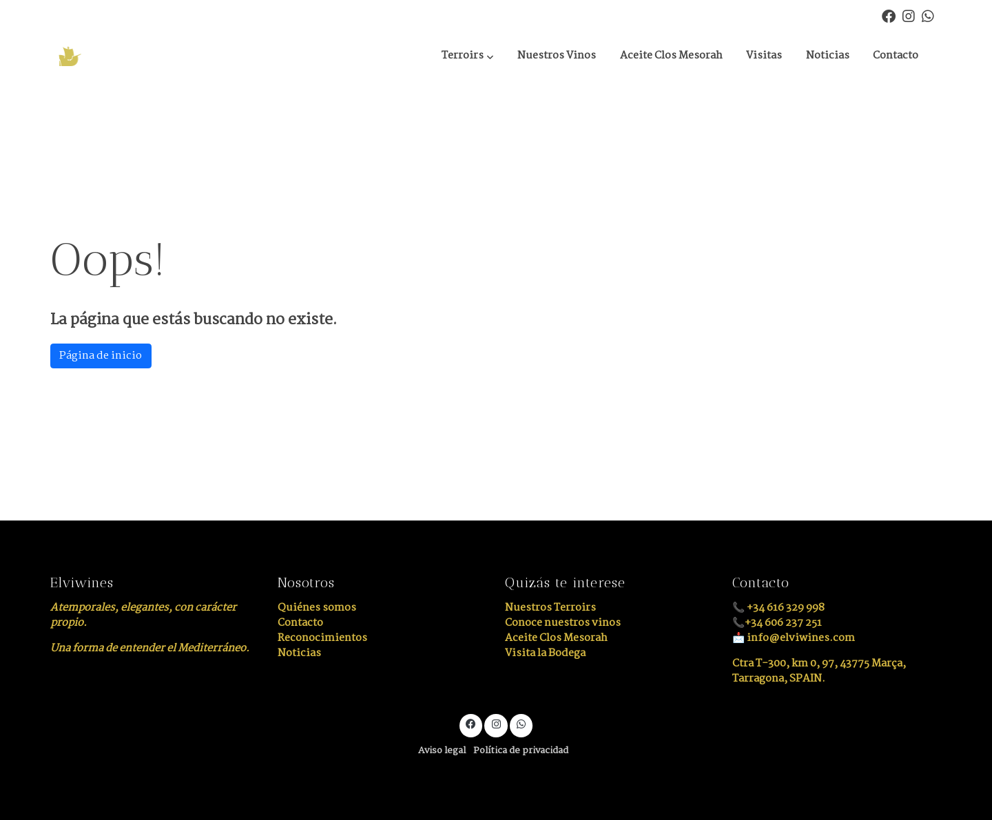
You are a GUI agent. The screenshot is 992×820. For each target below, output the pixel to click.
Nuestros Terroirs (550, 607)
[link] (118, 56)
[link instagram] (908, 15)
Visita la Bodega (545, 653)
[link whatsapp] (928, 15)
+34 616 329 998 (786, 607)
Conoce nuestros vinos (563, 622)
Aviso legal (442, 751)
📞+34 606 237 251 (777, 622)
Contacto (300, 622)
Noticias (299, 653)
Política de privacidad (520, 751)
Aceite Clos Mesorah (556, 637)
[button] (467, 56)
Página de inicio (100, 355)
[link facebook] (889, 15)
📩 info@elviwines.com (793, 637)
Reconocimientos (322, 637)
